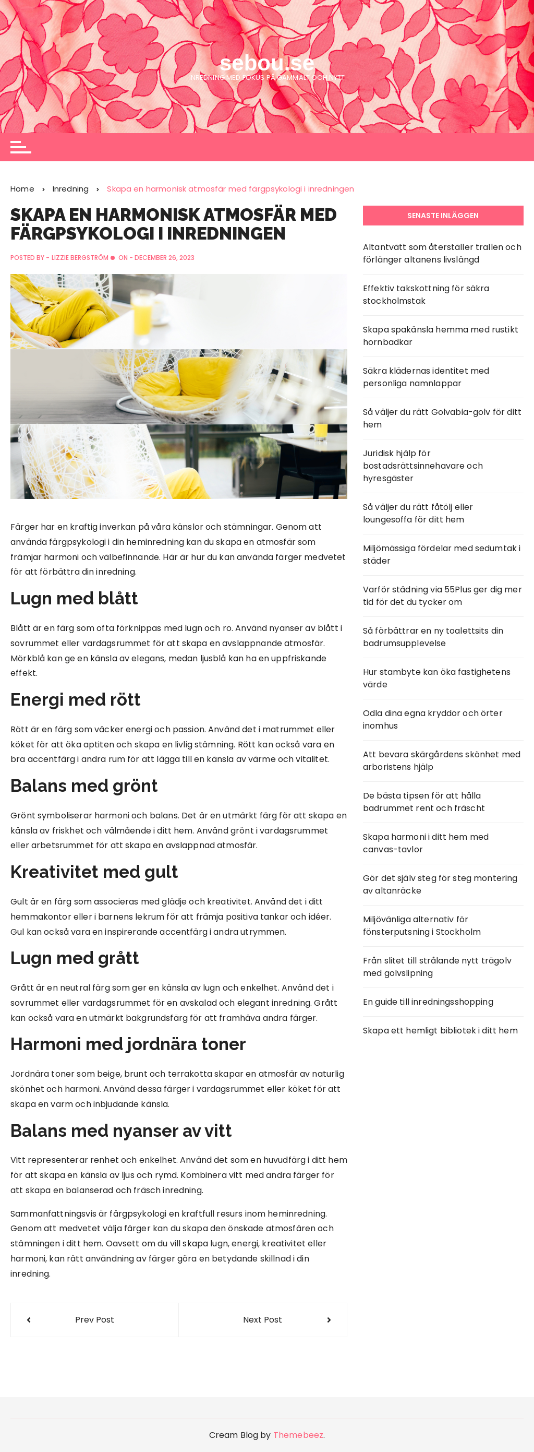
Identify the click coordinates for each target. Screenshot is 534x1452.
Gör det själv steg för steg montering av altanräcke (440, 884)
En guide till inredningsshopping (428, 1002)
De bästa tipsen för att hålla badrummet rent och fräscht (424, 802)
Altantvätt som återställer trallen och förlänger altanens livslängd (442, 253)
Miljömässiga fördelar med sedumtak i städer (441, 554)
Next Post (262, 1320)
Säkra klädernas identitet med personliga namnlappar (426, 377)
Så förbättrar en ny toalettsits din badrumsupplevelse (433, 637)
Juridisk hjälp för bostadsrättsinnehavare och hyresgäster (423, 465)
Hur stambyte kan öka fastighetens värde (437, 678)
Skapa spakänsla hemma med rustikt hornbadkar (440, 336)
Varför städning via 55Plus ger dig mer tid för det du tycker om (442, 596)
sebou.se (267, 63)
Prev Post (94, 1320)
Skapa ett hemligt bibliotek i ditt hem (440, 1031)
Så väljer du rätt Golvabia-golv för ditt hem (442, 418)
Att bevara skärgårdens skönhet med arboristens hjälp (441, 760)
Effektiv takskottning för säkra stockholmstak (426, 294)
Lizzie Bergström (80, 258)
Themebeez (298, 1435)
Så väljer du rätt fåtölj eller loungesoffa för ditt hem (418, 513)
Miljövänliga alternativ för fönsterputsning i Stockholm (422, 925)
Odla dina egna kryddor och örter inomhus (433, 719)
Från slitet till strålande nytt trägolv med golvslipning (437, 967)
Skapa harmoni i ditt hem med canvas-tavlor (426, 843)
